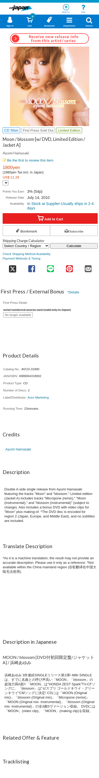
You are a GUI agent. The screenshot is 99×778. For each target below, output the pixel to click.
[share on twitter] (12, 267)
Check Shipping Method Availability (27, 254)
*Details (73, 292)
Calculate (74, 246)
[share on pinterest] (69, 267)
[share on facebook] (31, 267)
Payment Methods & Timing (21, 258)
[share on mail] (88, 267)
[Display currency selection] (5, 182)
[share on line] (50, 267)
